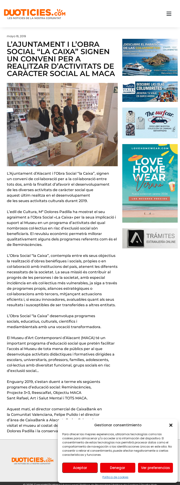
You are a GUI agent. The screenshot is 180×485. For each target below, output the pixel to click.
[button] (171, 425)
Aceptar (80, 467)
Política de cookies (115, 477)
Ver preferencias (155, 467)
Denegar (117, 467)
